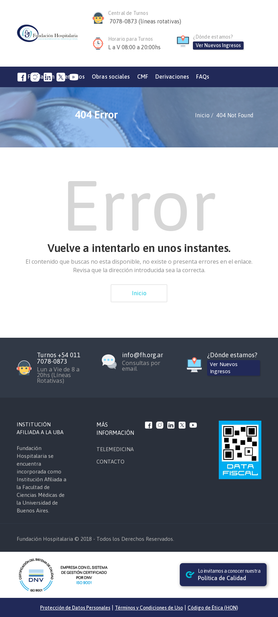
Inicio (139, 293)
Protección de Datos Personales (75, 608)
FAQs (202, 76)
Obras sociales (111, 76)
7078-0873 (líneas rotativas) (145, 21)
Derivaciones (172, 76)
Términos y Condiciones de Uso (149, 608)
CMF (142, 76)
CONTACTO (110, 462)
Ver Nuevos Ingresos (218, 45)
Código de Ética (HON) (213, 608)
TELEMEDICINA (115, 449)
